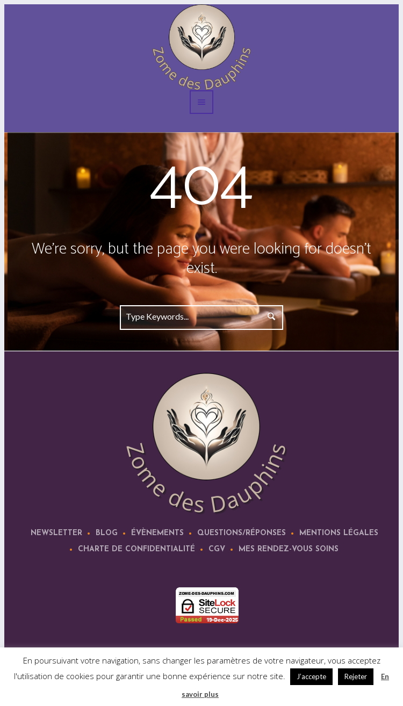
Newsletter (56, 533)
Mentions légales (338, 533)
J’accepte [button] (311, 676)
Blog (107, 533)
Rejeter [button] (355, 676)
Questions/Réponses (241, 533)
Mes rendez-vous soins (289, 549)
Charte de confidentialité (136, 549)
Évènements (157, 533)
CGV (216, 549)
